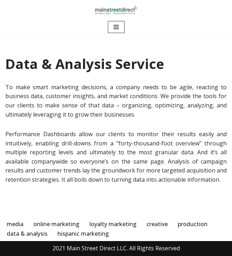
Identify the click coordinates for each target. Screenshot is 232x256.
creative (157, 224)
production (193, 224)
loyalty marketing (113, 224)
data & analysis (27, 234)
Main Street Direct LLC (97, 248)
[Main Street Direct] (116, 10)
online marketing (56, 224)
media (15, 224)
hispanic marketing (83, 234)
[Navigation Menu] (116, 27)
